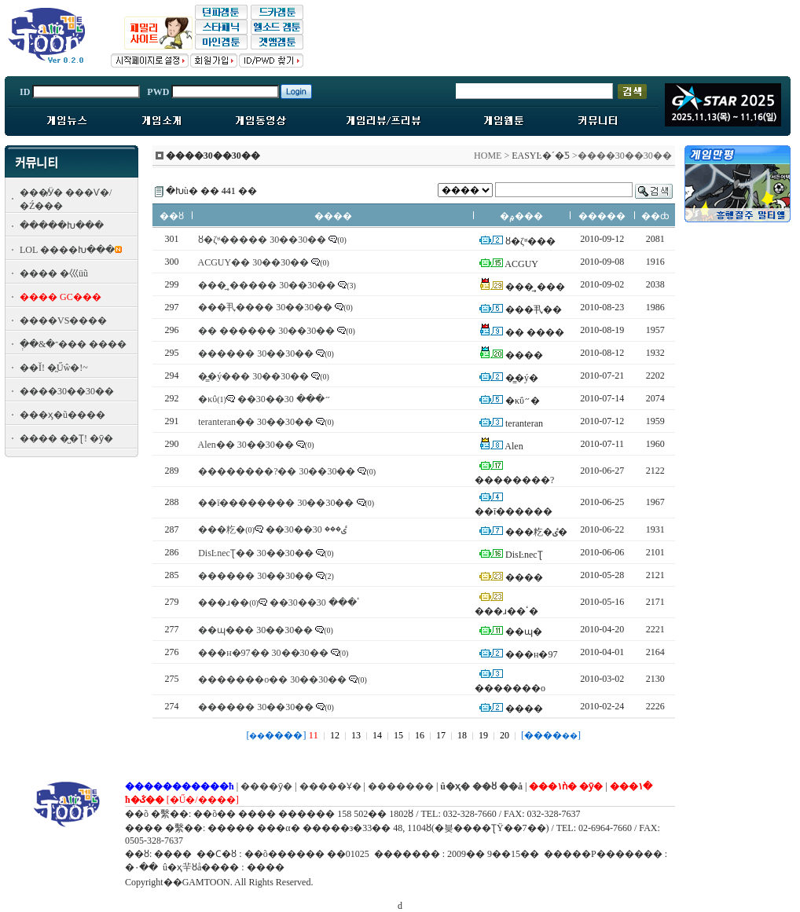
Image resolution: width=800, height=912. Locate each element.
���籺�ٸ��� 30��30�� (272, 529)
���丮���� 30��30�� (265, 307)
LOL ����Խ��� (67, 249)
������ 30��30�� (256, 353)
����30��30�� (67, 391)
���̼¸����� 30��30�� (267, 285)
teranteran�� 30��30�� (256, 421)
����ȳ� (266, 786)
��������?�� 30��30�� (276, 471)
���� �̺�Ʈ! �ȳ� (66, 438)
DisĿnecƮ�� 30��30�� (256, 553)
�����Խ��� (62, 225)
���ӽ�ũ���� (62, 414)
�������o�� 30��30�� (272, 679)
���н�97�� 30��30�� (263, 652)
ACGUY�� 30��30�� (254, 262)
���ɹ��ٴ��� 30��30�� (279, 602)
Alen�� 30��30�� (246, 444)
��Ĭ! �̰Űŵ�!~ (54, 367)
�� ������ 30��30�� (266, 330)
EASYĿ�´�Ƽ (541, 155)
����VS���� (63, 320)
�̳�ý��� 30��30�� (253, 376)
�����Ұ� (330, 786)
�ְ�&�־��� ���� (73, 344)
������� (401, 786)
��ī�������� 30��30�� (276, 502)
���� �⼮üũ (54, 273)
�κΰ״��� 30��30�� (264, 399)
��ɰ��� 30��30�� (255, 629)
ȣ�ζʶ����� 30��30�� (262, 239)
